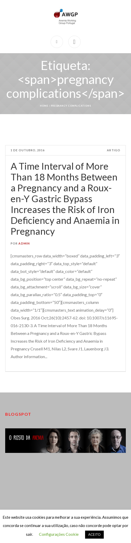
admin (24, 243)
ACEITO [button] (94, 534)
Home (44, 105)
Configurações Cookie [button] (59, 534)
